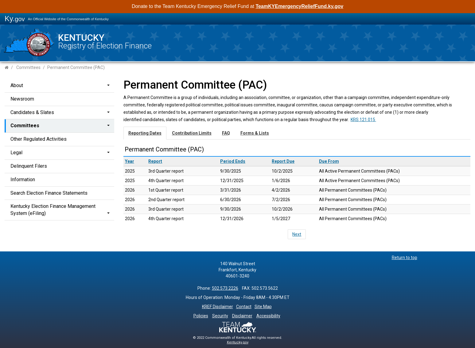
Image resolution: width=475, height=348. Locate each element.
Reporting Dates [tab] (145, 133)
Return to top (404, 257)
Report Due (283, 161)
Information (22, 179)
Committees (28, 67)
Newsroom (22, 99)
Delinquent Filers (28, 166)
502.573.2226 (225, 288)
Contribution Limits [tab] (192, 133)
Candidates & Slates (32, 112)
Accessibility (268, 315)
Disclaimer (242, 315)
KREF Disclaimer (217, 306)
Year (129, 161)
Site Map (263, 306)
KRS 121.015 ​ (363, 119)
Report (155, 161)
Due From (329, 161)
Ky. (15, 18)
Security (220, 315)
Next (296, 234)
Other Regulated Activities (38, 139)
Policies (200, 315)
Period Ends (232, 161)
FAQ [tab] (226, 133)
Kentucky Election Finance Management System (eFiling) (52, 209)
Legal (16, 152)
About (16, 85)
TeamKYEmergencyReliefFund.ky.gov (299, 6)
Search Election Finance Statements (49, 193)
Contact (243, 306)
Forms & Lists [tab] (254, 133)
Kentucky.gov (237, 342)
